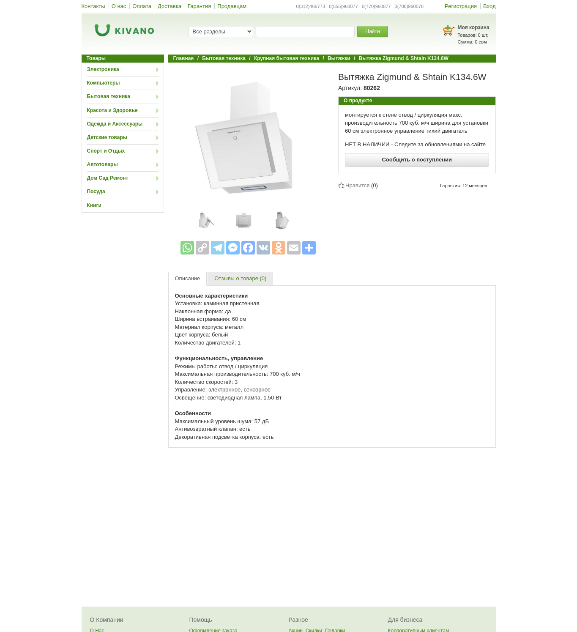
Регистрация (461, 6)
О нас (119, 6)
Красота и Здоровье (112, 110)
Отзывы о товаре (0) (240, 278)
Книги (94, 205)
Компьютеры (103, 83)
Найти (372, 31)
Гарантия (199, 6)
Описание (187, 278)
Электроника (103, 69)
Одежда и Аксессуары (115, 124)
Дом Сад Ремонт (108, 178)
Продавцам (231, 6)
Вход (489, 6)
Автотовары (102, 164)
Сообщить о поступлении (417, 159)
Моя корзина (473, 27)
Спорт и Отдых (106, 151)
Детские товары (107, 137)
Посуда (96, 191)
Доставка (169, 6)
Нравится (357, 185)
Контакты (93, 6)
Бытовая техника (109, 96)
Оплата (141, 6)
